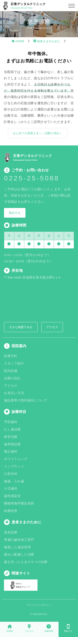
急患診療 (10, 532)
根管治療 (10, 436)
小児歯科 (10, 488)
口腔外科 (10, 473)
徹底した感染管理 (17, 547)
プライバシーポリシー (39, 605)
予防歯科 (10, 422)
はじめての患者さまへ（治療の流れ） (38, 133)
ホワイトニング (15, 459)
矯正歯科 (10, 451)
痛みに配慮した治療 (19, 554)
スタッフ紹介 (14, 363)
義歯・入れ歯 (14, 481)
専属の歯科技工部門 (19, 539)
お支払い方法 (14, 393)
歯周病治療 (12, 444)
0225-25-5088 (31, 178)
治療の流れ (12, 378)
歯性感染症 (12, 496)
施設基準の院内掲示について (25, 400)
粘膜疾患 (10, 510)
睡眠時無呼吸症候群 (19, 503)
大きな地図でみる (20, 327)
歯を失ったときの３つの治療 (25, 562)
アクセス (52, 327)
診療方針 (10, 356)
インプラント (14, 466)
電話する (14, 212)
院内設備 (10, 371)
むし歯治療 (12, 429)
